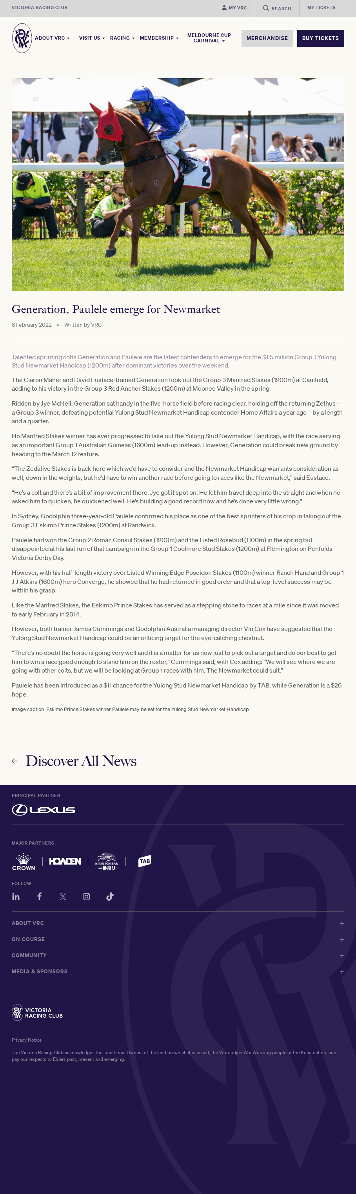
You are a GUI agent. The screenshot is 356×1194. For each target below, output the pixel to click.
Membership (159, 38)
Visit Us (92, 38)
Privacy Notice (27, 1040)
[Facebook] (39, 897)
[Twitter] (63, 897)
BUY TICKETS (320, 38)
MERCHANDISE (267, 38)
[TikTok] (110, 897)
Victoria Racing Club (40, 7)
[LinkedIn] (16, 897)
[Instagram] (86, 897)
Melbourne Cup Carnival (209, 38)
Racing (122, 38)
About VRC (52, 38)
